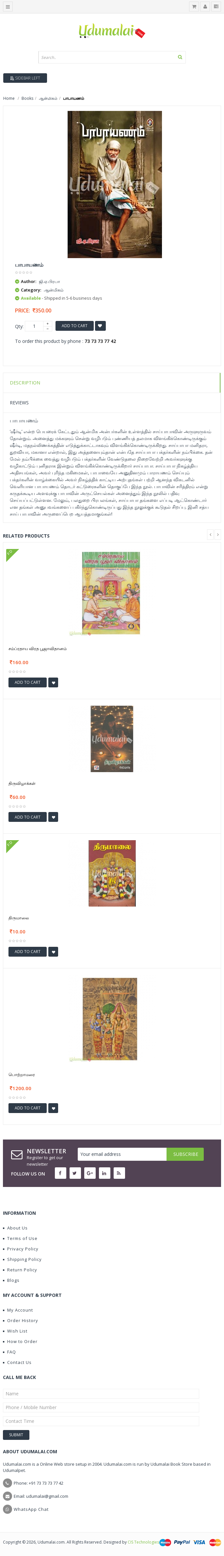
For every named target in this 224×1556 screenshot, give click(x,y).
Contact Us (17, 1362)
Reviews (19, 402)
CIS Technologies (143, 1542)
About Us (15, 1228)
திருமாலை (18, 918)
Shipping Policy (22, 1259)
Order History (20, 1320)
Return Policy (20, 1270)
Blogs (11, 1280)
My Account (18, 1310)
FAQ (9, 1352)
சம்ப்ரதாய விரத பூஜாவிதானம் (37, 648)
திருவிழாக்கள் (22, 783)
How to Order (20, 1341)
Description (25, 383)
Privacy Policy (21, 1249)
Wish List (15, 1331)
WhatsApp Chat (31, 1509)
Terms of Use (20, 1238)
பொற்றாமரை (21, 1074)
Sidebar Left (25, 78)
